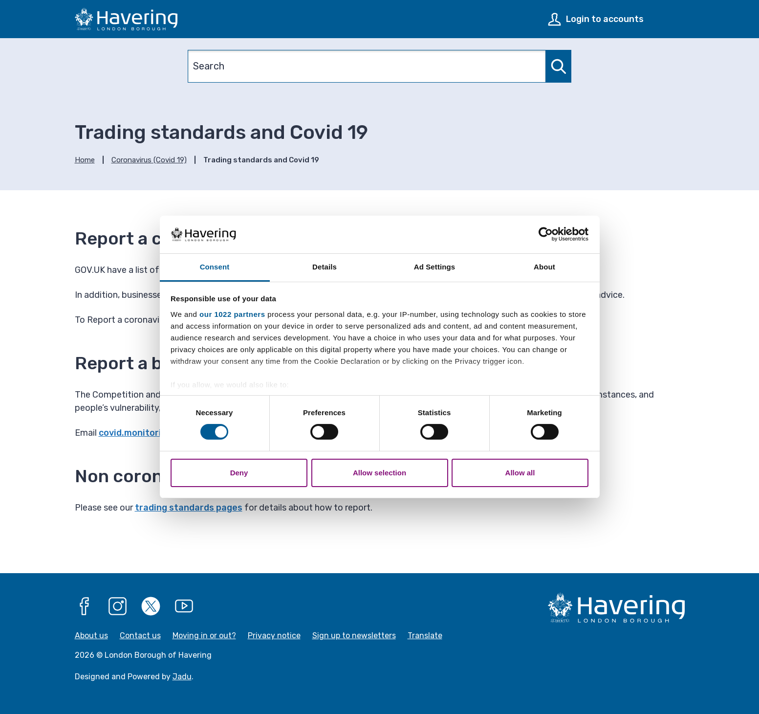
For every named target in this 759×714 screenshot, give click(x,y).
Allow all (520, 473)
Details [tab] (324, 267)
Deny (239, 473)
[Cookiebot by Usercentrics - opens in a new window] (545, 234)
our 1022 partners (232, 314)
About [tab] (544, 267)
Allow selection (379, 473)
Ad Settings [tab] (434, 267)
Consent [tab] (215, 267)
